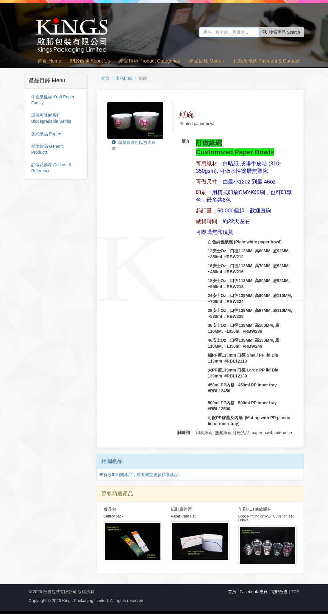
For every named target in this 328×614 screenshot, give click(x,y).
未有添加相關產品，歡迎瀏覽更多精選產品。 (140, 474)
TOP (295, 591)
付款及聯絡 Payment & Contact (266, 60)
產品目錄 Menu (206, 60)
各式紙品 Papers (46, 133)
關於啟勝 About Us (90, 60)
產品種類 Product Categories (149, 60)
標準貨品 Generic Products (47, 149)
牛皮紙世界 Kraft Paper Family (52, 99)
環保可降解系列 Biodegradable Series (51, 118)
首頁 (105, 78)
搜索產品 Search (281, 32)
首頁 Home (49, 60)
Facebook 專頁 (253, 591)
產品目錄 (123, 78)
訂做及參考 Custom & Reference (51, 167)
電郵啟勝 (279, 591)
